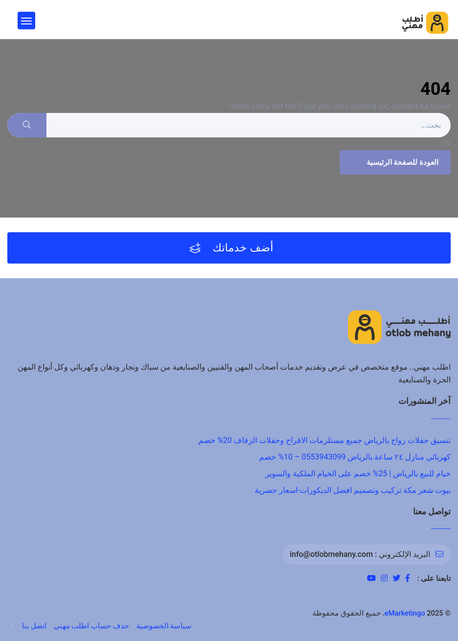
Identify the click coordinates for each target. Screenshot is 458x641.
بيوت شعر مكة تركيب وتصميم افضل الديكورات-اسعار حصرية (353, 490)
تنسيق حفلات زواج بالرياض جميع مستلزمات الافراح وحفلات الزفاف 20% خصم (324, 440)
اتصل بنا (34, 625)
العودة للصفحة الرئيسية (393, 162)
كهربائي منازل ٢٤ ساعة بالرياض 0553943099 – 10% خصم (355, 457)
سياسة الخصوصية (164, 625)
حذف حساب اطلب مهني (91, 625)
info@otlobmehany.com (331, 554)
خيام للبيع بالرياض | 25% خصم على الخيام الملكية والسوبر (358, 473)
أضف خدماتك (231, 248)
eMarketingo (405, 613)
